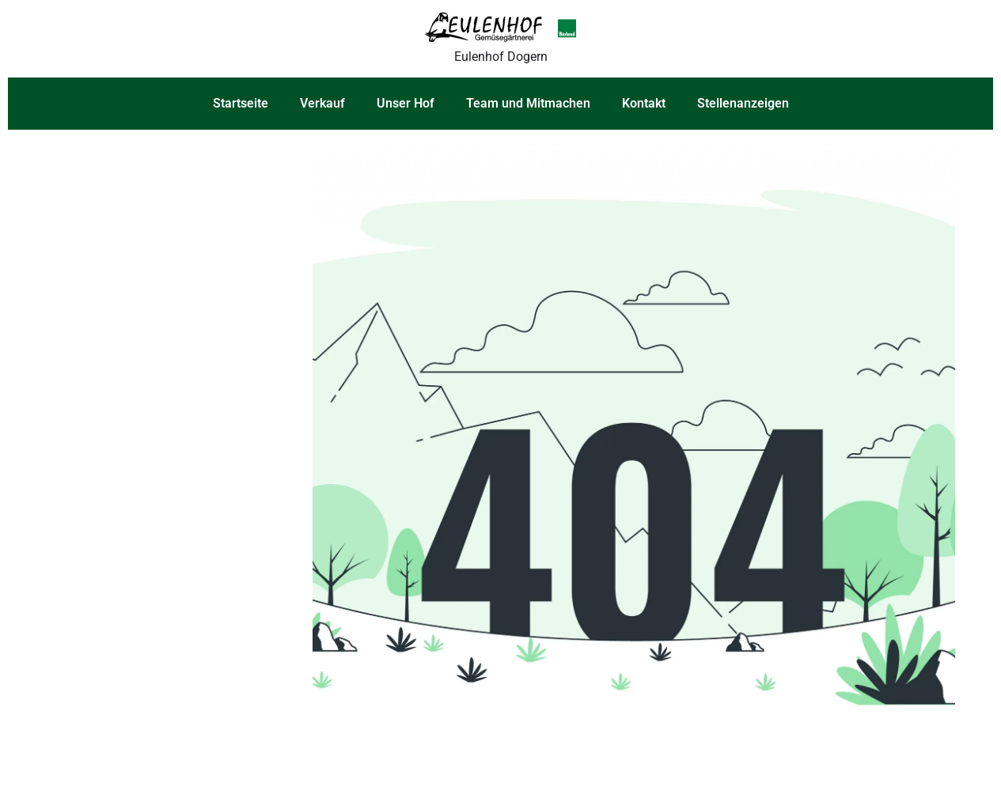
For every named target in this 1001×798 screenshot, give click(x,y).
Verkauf (322, 103)
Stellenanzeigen (743, 103)
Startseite (240, 103)
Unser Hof (405, 103)
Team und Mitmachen (528, 103)
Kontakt (643, 103)
